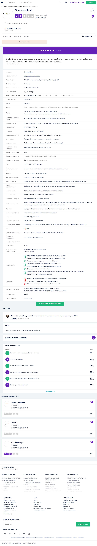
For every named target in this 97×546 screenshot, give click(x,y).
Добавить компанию (70, 500)
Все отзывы (8, 514)
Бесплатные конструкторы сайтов (22, 366)
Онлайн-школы (28, 480)
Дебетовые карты (73, 483)
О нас (35, 500)
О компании (7, 36)
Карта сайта (81, 537)
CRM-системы (50, 484)
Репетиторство (30, 491)
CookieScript (17, 443)
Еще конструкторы (24, 41)
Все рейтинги (50, 391)
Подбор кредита (73, 489)
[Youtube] (24, 534)
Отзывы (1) (17, 36)
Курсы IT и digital (31, 487)
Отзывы (14, 445)
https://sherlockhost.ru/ (32, 76)
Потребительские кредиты (76, 478)
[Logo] (7, 13)
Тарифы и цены (68, 508)
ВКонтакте (28, 99)
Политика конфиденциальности (34, 537)
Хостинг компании (16, 359)
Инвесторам (38, 506)
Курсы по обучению (30, 478)
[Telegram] (4, 534)
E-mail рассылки (9, 508)
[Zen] (19, 534)
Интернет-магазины (8, 480)
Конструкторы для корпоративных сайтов (25, 378)
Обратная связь (39, 510)
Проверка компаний (10, 506)
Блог (5, 512)
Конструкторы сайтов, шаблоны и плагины (24, 353)
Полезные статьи (10, 510)
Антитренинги (18, 403)
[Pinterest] (14, 534)
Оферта (75, 537)
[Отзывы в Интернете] (6, 2)
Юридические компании (53, 491)
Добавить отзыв (78, 2)
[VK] (9, 534)
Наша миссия (38, 502)
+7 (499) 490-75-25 (31, 95)
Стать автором (9, 504)
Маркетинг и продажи (32, 489)
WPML (14, 423)
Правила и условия (49, 537)
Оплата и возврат (69, 510)
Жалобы (26, 36)
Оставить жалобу (10, 502)
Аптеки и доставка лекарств (11, 478)
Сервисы (36, 504)
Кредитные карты (73, 480)
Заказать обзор (68, 502)
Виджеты (66, 506)
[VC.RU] (29, 534)
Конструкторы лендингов (19, 385)
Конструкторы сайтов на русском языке (24, 372)
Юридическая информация (18, 537)
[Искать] (40, 2)
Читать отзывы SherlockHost (50, 303)
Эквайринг (48, 482)
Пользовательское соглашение (63, 537)
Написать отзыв (9, 500)
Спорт (5, 491)
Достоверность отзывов (42, 508)
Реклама (66, 504)
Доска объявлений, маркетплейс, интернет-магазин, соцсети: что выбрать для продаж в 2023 (44, 316)
